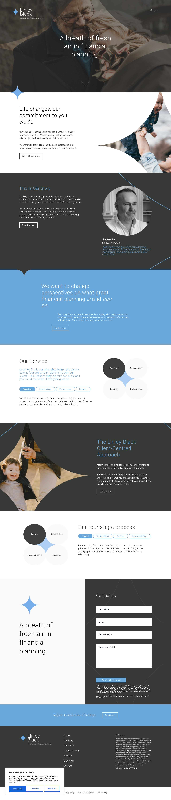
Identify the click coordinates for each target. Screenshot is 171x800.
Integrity (83, 389)
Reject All (35, 789)
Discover (120, 536)
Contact (67, 765)
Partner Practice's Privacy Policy (134, 689)
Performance (65, 389)
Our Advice (68, 744)
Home (66, 734)
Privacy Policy (135, 695)
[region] (34, 782)
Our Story (68, 739)
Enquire (85, 536)
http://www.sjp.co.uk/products (136, 749)
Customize (18, 789)
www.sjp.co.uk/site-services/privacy (108, 691)
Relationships (45, 389)
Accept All (52, 789)
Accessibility (102, 791)
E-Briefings (69, 760)
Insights (67, 755)
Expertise (27, 389)
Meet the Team (71, 749)
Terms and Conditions (85, 791)
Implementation (139, 536)
